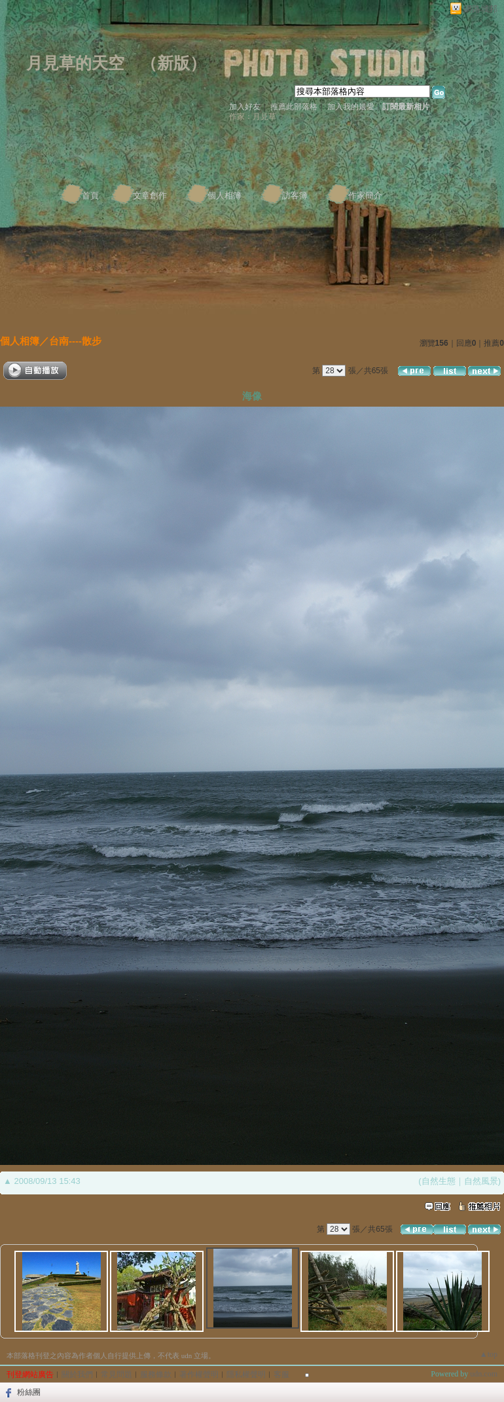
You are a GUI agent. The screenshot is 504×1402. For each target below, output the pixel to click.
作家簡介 (365, 195)
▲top (488, 1354)
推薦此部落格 (293, 106)
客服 (281, 1374)
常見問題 (116, 1374)
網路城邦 (480, 9)
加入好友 (245, 106)
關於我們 (77, 1374)
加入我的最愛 (350, 106)
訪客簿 (295, 195)
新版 (173, 63)
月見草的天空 (75, 63)
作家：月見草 (252, 116)
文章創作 (150, 195)
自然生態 (439, 1181)
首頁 (90, 195)
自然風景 (481, 1181)
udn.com (483, 1373)
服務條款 (155, 1374)
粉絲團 (29, 1392)
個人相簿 (224, 195)
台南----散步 (75, 340)
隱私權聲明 (246, 1374)
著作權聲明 (199, 1374)
